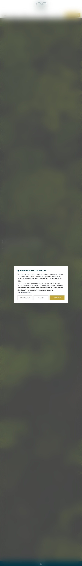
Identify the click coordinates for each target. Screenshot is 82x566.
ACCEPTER (57, 298)
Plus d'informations (24, 292)
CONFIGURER (25, 298)
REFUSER (41, 298)
